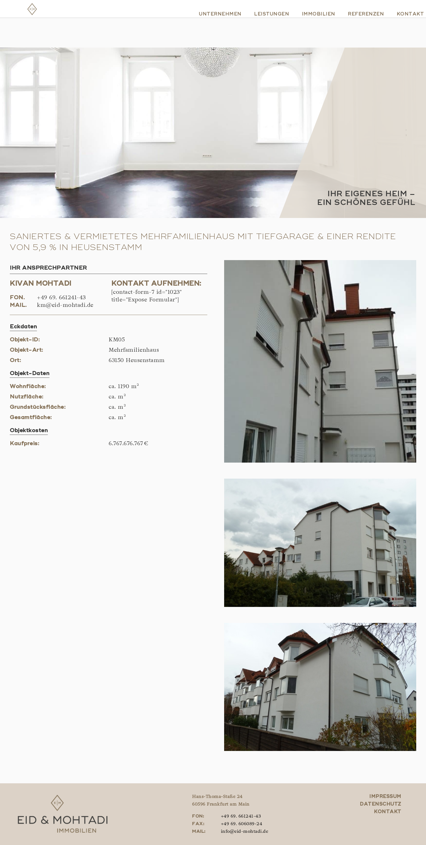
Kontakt (402, 28)
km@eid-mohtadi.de (65, 305)
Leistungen (263, 28)
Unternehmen (211, 28)
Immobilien (310, 28)
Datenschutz (380, 804)
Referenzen (357, 28)
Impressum (385, 796)
